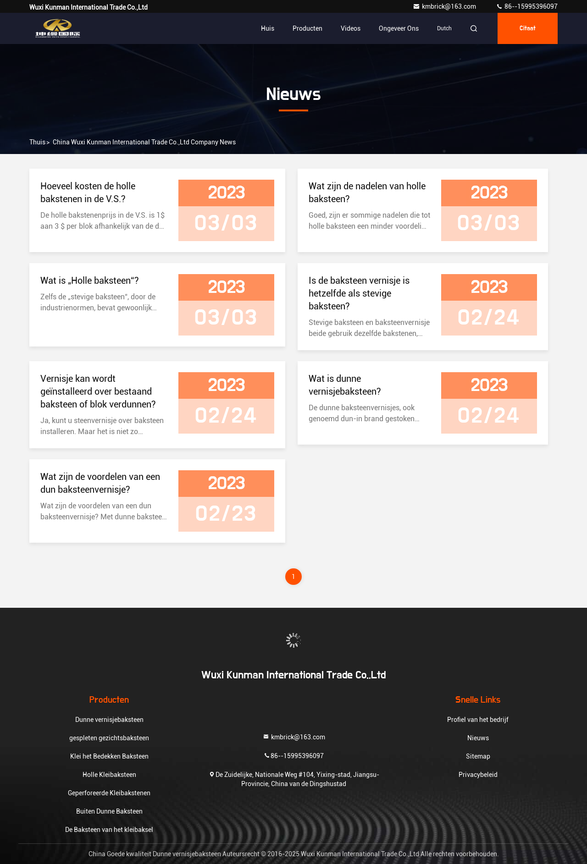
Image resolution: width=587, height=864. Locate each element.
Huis (267, 28)
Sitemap (478, 756)
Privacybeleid (478, 774)
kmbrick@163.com (445, 6)
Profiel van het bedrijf (478, 719)
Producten (307, 28)
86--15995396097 (527, 6)
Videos (350, 28)
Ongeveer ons (399, 28)
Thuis (37, 142)
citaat (528, 28)
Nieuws (478, 738)
